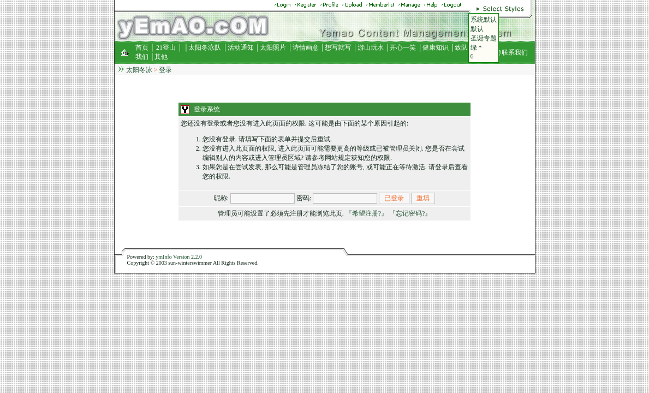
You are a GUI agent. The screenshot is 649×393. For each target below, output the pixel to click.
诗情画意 (306, 47)
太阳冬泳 (139, 70)
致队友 (464, 47)
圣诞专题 (484, 38)
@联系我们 (512, 52)
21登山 (166, 47)
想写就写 (338, 47)
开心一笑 (403, 47)
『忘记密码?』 (410, 213)
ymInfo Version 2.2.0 (179, 257)
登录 (165, 70)
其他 (161, 57)
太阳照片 (273, 47)
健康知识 (435, 47)
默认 (477, 29)
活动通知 (241, 47)
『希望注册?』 (367, 213)
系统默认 (484, 19)
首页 (141, 47)
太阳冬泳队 (204, 47)
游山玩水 (371, 47)
